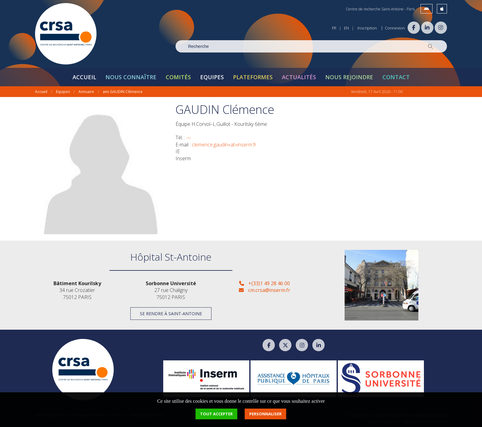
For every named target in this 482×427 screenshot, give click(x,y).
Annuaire (86, 91)
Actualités (299, 77)
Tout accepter (216, 414)
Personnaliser (265, 414)
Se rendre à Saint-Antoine (171, 313)
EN (346, 28)
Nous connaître (130, 77)
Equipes (212, 77)
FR (334, 28)
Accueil (84, 77)
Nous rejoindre (349, 77)
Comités (178, 77)
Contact (396, 77)
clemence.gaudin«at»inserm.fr (224, 144)
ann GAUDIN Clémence (123, 91)
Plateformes (253, 77)
